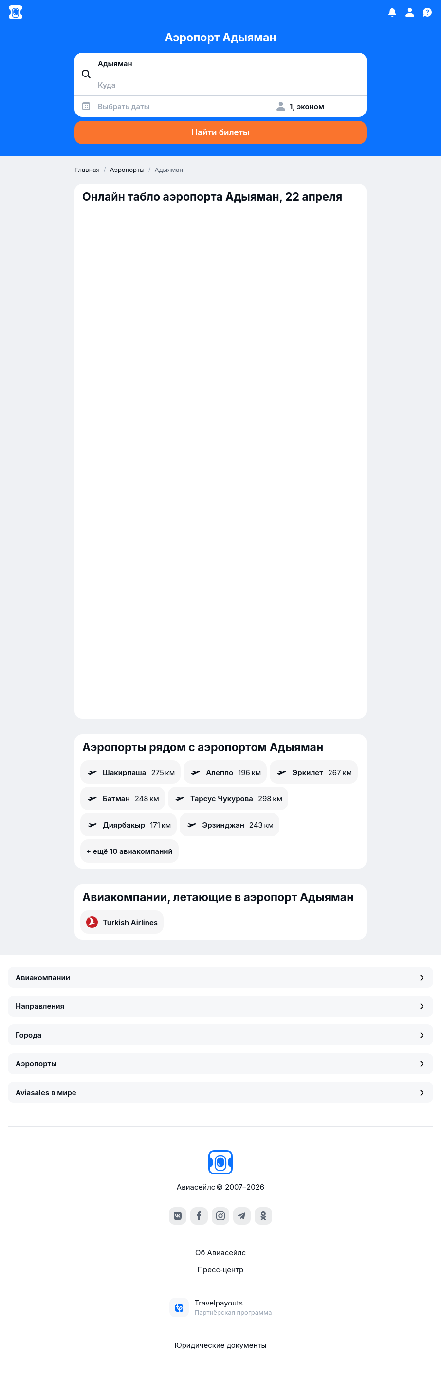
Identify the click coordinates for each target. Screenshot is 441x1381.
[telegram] (242, 1216)
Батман (122, 798)
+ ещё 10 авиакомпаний (129, 851)
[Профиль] (410, 12)
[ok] (263, 1216)
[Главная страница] (15, 12)
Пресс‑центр (220, 1269)
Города (220, 1035)
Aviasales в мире (220, 1092)
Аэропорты (220, 1063)
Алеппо (225, 772)
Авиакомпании (220, 977)
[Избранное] (392, 12)
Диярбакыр (128, 825)
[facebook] (199, 1216)
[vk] (178, 1216)
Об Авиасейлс (220, 1252)
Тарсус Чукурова (228, 798)
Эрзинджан (229, 825)
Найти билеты (221, 132)
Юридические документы (220, 1345)
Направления (220, 1006)
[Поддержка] (427, 12)
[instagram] (220, 1216)
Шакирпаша (130, 772)
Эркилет (314, 772)
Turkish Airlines (122, 922)
